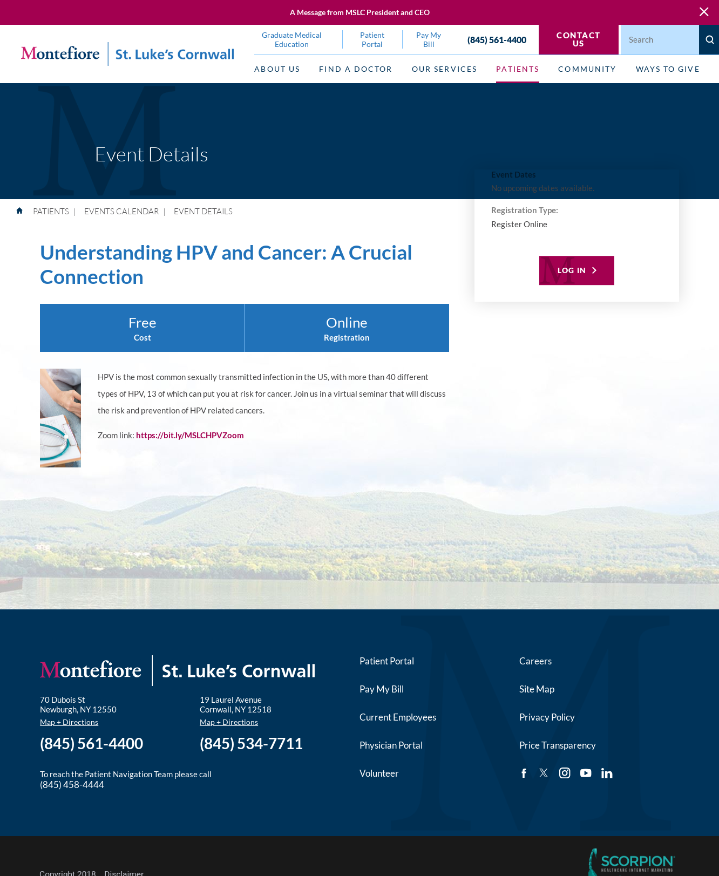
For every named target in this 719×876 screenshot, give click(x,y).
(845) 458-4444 (72, 784)
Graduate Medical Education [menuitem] (292, 39)
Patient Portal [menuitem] (372, 39)
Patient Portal (387, 661)
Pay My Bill (382, 689)
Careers (535, 661)
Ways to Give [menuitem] (668, 68)
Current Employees (398, 717)
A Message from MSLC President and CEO (360, 12)
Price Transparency (557, 745)
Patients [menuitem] (517, 68)
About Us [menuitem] (277, 68)
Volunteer (379, 773)
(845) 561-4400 (496, 40)
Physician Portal (391, 745)
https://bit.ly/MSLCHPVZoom (190, 435)
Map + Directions (69, 722)
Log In (572, 270)
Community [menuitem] (587, 68)
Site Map (536, 689)
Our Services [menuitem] (444, 68)
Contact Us (579, 39)
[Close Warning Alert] (704, 12)
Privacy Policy (547, 717)
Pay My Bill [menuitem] (428, 39)
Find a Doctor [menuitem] (355, 68)
